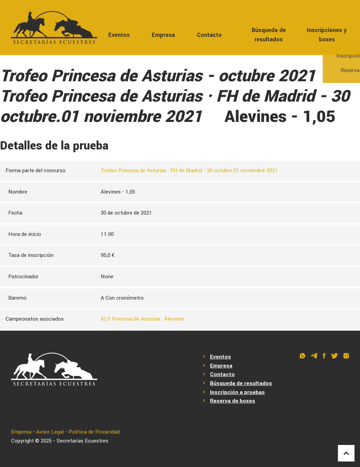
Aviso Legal (50, 432)
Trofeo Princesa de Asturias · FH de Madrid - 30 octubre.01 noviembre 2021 (189, 170)
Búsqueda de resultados (269, 34)
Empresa (163, 35)
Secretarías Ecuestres (82, 441)
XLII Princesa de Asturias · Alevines (142, 319)
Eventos (119, 35)
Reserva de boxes (232, 401)
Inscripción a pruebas (237, 392)
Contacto (209, 35)
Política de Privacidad (94, 432)
